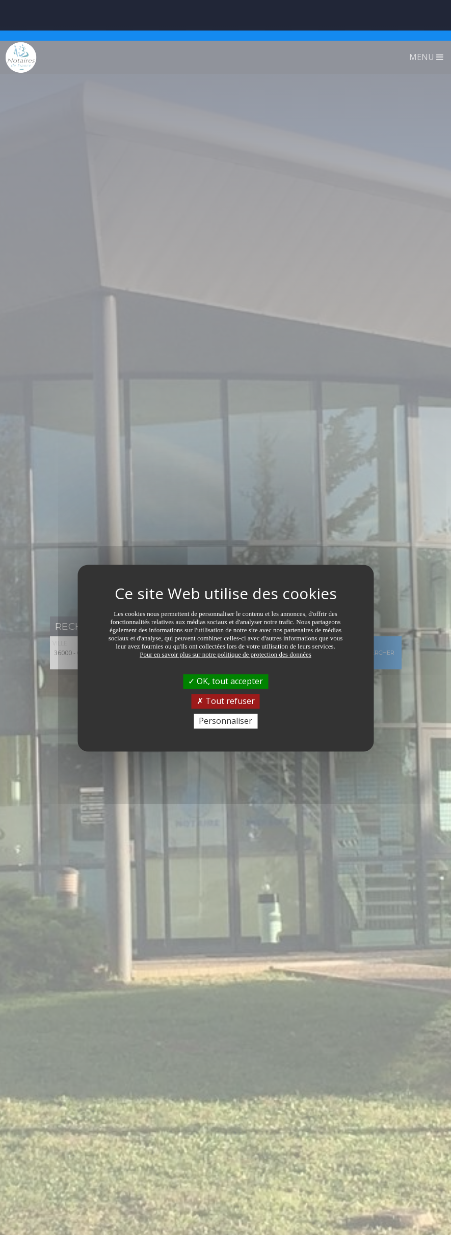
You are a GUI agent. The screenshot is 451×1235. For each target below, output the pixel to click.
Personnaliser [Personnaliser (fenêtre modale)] (225, 680)
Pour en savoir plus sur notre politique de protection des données (225, 614)
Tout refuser (226, 660)
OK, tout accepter (225, 640)
